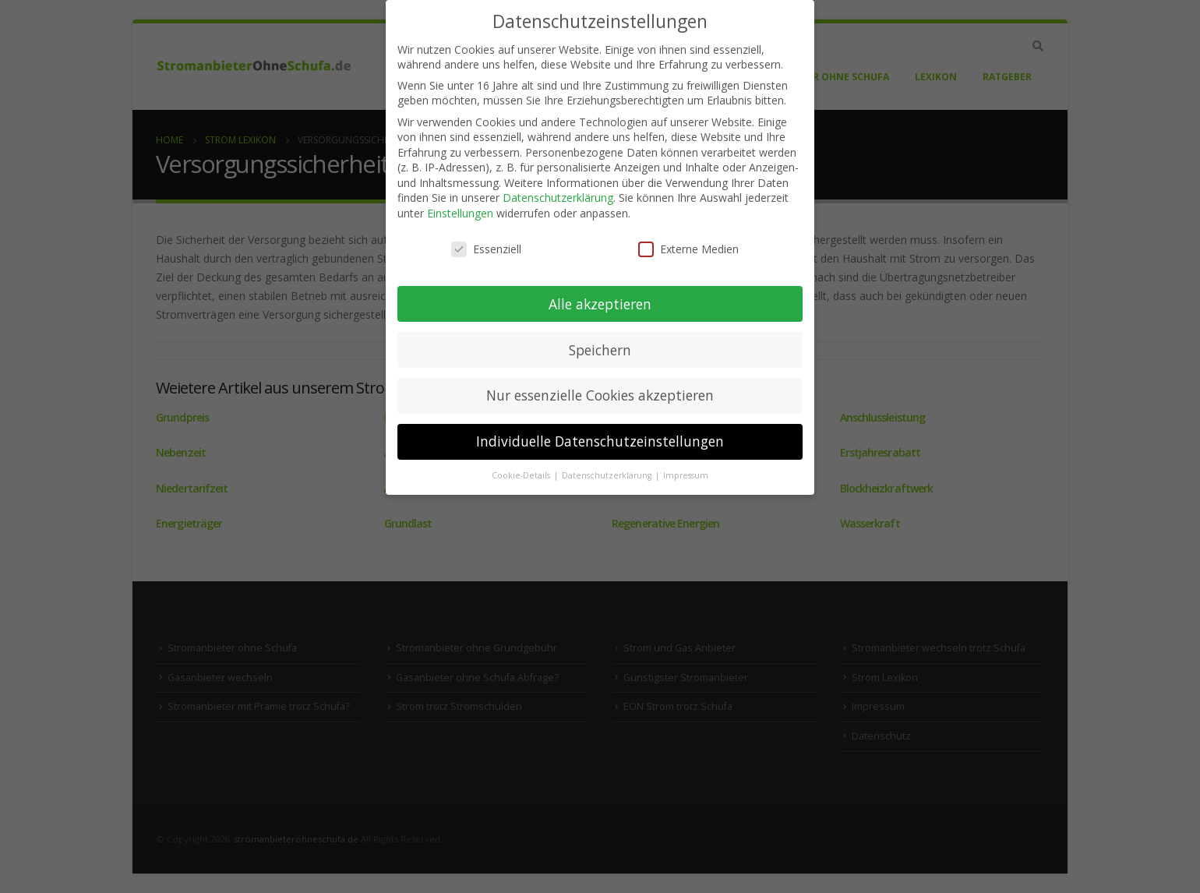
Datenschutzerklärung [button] (608, 475)
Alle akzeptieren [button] (600, 304)
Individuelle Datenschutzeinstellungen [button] (600, 441)
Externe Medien (688, 249)
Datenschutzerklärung (558, 197)
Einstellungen (460, 213)
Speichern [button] (600, 350)
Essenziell (486, 249)
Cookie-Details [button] (522, 475)
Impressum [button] (685, 475)
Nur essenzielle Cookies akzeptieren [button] (600, 395)
